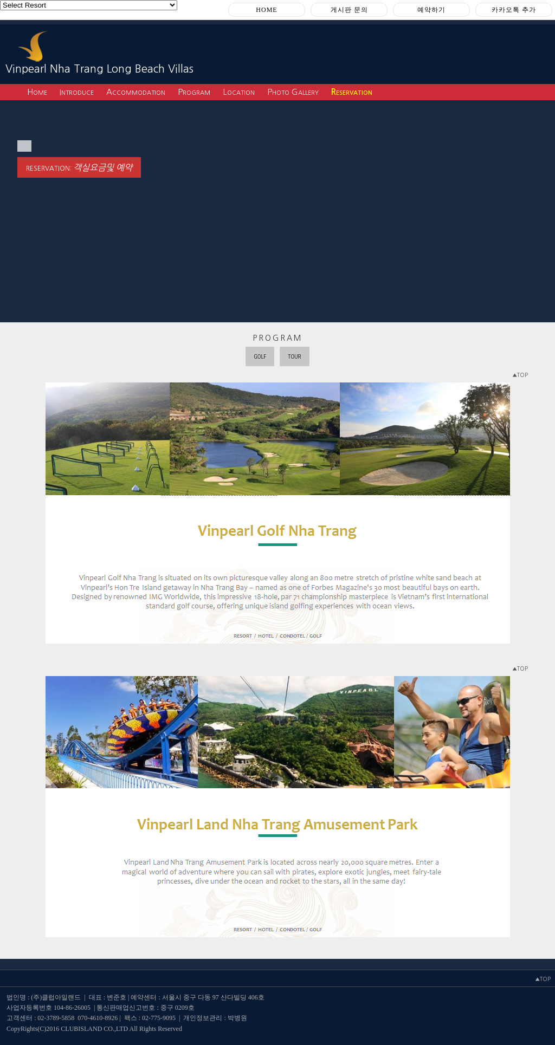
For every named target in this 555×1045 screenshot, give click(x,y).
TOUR (294, 356)
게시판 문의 (349, 10)
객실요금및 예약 (102, 167)
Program (194, 92)
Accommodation (135, 92)
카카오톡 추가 (514, 10)
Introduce (77, 92)
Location (239, 92)
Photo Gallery (293, 92)
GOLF (260, 356)
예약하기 (431, 10)
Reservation (351, 92)
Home (37, 92)
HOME (266, 10)
